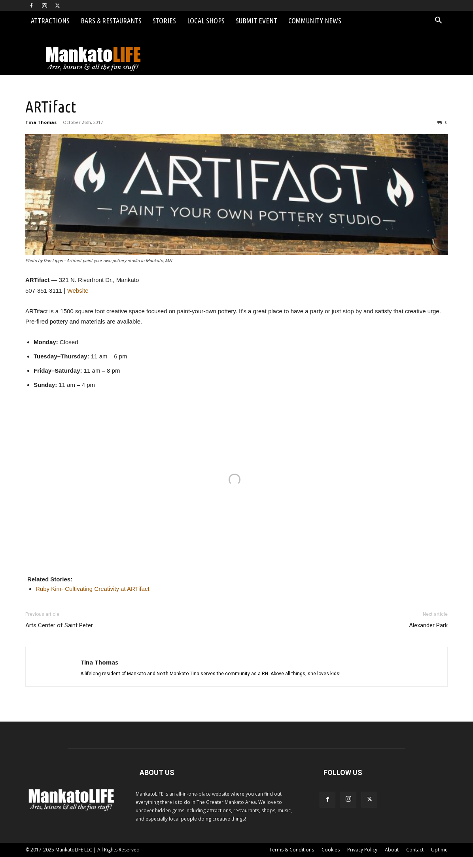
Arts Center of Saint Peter (59, 625)
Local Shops (206, 21)
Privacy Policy (362, 849)
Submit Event (256, 21)
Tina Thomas (41, 122)
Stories (164, 21)
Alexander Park (428, 625)
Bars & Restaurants (111, 21)
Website (78, 290)
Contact (415, 849)
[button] (438, 21)
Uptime (439, 849)
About (392, 849)
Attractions (50, 21)
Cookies (331, 849)
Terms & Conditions (291, 849)
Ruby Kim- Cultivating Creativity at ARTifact (92, 588)
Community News (314, 21)
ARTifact (50, 106)
